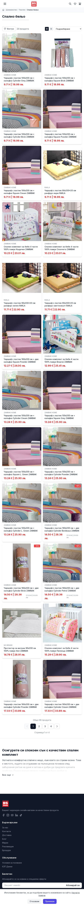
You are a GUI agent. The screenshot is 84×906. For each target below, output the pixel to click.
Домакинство (11, 10)
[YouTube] (12, 815)
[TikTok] (21, 815)
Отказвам (34, 901)
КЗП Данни (7, 866)
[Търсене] (70, 4)
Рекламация (8, 846)
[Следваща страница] (57, 726)
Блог (4, 839)
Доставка (6, 835)
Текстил (22, 10)
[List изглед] (51, 29)
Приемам (49, 901)
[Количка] (80, 4)
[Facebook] (3, 815)
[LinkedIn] (16, 815)
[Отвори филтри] (9, 29)
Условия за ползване (12, 863)
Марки (5, 843)
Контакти (6, 831)
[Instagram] (8, 815)
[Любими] (75, 4)
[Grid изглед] (47, 29)
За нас (5, 827)
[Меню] (5, 3)
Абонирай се (73, 885)
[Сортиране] (68, 29)
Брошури (6, 850)
